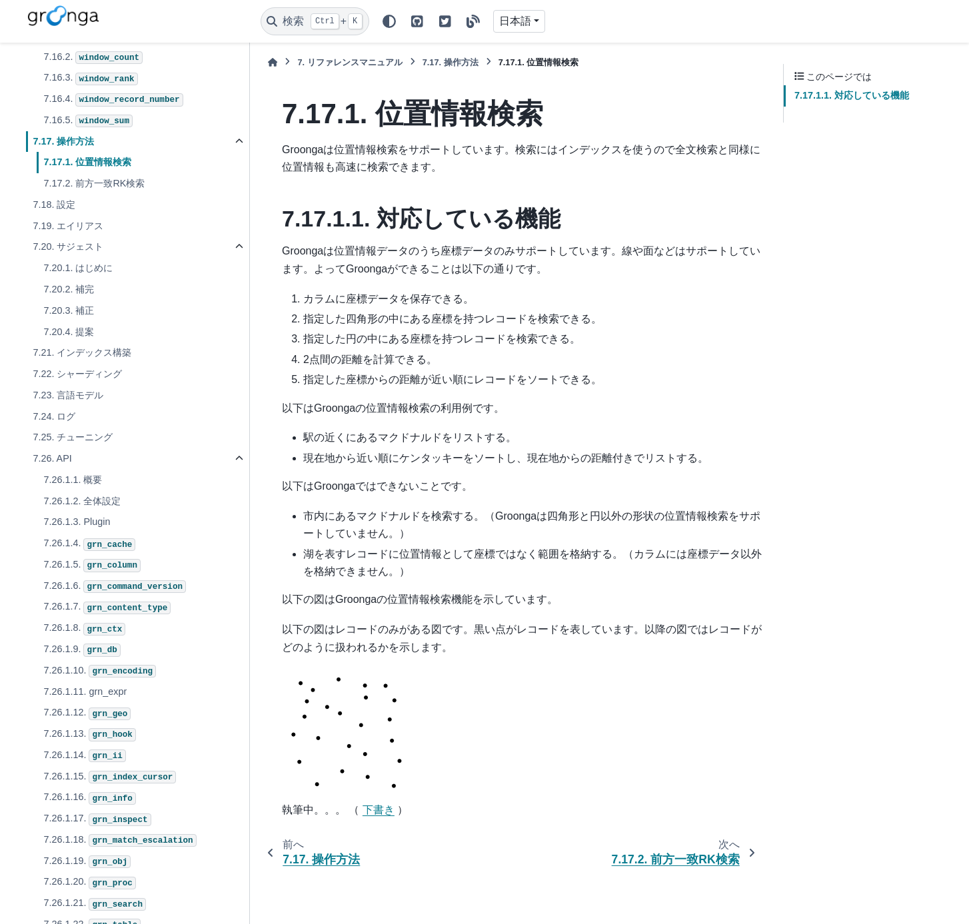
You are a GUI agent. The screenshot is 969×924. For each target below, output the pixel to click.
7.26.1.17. (97, 819)
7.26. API (52, 458)
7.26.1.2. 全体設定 (82, 501)
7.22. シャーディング (77, 373)
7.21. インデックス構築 (82, 352)
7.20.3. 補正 (68, 310)
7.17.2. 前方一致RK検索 (94, 183)
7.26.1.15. (109, 777)
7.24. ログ (54, 416)
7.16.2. (93, 58)
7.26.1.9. (81, 650)
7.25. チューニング (73, 437)
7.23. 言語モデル (68, 395)
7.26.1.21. (94, 904)
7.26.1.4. (89, 544)
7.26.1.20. (89, 882)
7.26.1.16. (89, 798)
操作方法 (451, 62)
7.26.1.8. (84, 629)
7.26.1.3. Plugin (76, 521)
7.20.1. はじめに (78, 267)
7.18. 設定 (54, 204)
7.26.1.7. (107, 607)
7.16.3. (90, 78)
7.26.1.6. (114, 587)
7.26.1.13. (89, 734)
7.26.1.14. (84, 756)
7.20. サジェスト (68, 246)
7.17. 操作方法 (63, 141)
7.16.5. (88, 121)
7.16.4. (113, 100)
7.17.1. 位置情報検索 (87, 162)
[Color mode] (389, 21)
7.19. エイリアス (68, 226)
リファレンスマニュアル (349, 62)
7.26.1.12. (87, 713)
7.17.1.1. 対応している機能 (851, 95)
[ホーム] (272, 62)
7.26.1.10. (99, 671)
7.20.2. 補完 (68, 289)
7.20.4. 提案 (68, 331)
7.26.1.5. (92, 565)
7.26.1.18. (119, 840)
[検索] (315, 21)
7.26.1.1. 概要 (72, 479)
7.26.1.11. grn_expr (85, 691)
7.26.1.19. (87, 862)
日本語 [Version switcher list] (515, 21)
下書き (379, 809)
